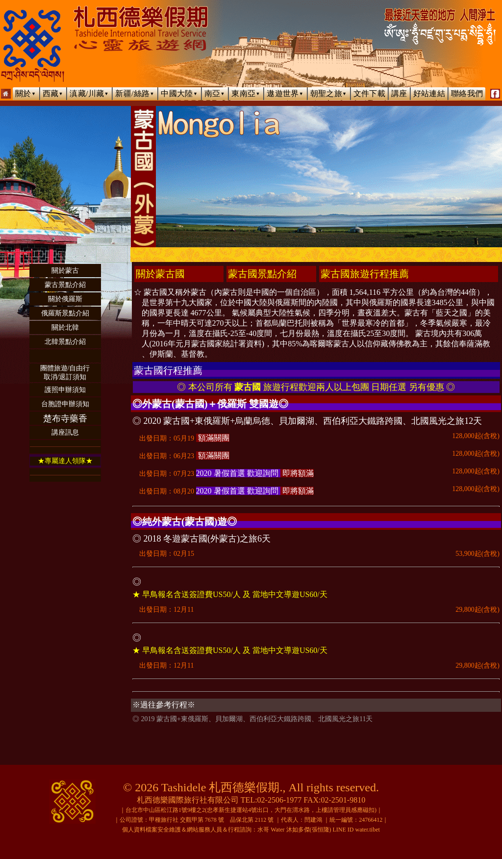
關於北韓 (65, 327)
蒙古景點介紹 (65, 284)
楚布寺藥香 (65, 418)
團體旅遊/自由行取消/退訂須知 (65, 372)
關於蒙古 (65, 270)
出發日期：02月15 (316, 554)
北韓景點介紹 (65, 341)
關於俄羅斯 (65, 299)
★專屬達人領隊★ (65, 461)
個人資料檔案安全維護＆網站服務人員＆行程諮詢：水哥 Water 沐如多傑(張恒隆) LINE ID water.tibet (251, 829)
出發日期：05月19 (316, 436)
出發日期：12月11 (316, 610)
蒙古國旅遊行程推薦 (365, 273)
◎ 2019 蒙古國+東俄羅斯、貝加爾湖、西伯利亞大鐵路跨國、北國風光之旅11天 (252, 719)
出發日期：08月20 (316, 489)
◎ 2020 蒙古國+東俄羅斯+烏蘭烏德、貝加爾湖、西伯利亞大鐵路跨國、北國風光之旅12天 (307, 421)
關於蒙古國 (160, 273)
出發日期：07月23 (316, 472)
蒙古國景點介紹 (262, 273)
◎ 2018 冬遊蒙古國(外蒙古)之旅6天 (201, 539)
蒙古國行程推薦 (168, 370)
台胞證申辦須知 (65, 404)
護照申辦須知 (65, 389)
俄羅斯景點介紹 (65, 313)
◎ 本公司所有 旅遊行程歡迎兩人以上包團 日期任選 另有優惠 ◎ (316, 387)
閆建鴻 (313, 819)
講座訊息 (65, 432)
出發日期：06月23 (316, 454)
